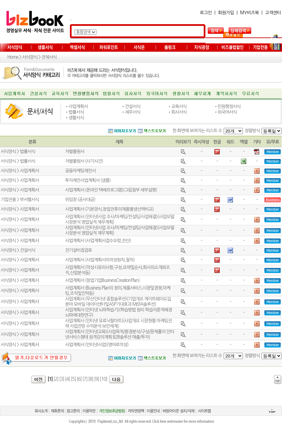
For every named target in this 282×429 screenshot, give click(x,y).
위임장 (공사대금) (80, 199)
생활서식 (76, 118)
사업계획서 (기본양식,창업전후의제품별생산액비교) (109, 209)
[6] (79, 379)
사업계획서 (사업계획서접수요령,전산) (98, 241)
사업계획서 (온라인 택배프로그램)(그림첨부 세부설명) (111, 190)
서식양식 (29, 57)
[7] (85, 379)
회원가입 (226, 13)
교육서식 (179, 106)
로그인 (206, 13)
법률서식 (76, 112)
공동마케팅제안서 (80, 171)
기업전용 (8, 199)
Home (12, 57)
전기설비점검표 (78, 250)
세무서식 (132, 112)
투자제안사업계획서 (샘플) (87, 180)
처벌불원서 (74, 151)
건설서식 (132, 106)
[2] (55, 379)
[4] (67, 379)
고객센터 (273, 13)
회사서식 (179, 112)
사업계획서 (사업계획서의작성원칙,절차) (99, 260)
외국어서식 (227, 112)
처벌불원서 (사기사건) (84, 161)
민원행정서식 (229, 106)
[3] (61, 379)
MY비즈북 (249, 13)
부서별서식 (29, 199)
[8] (90, 379)
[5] (73, 379)
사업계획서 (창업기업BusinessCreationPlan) (102, 280)
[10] (103, 379)
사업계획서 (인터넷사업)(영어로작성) (96, 345)
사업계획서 (78, 106)
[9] (96, 379)
